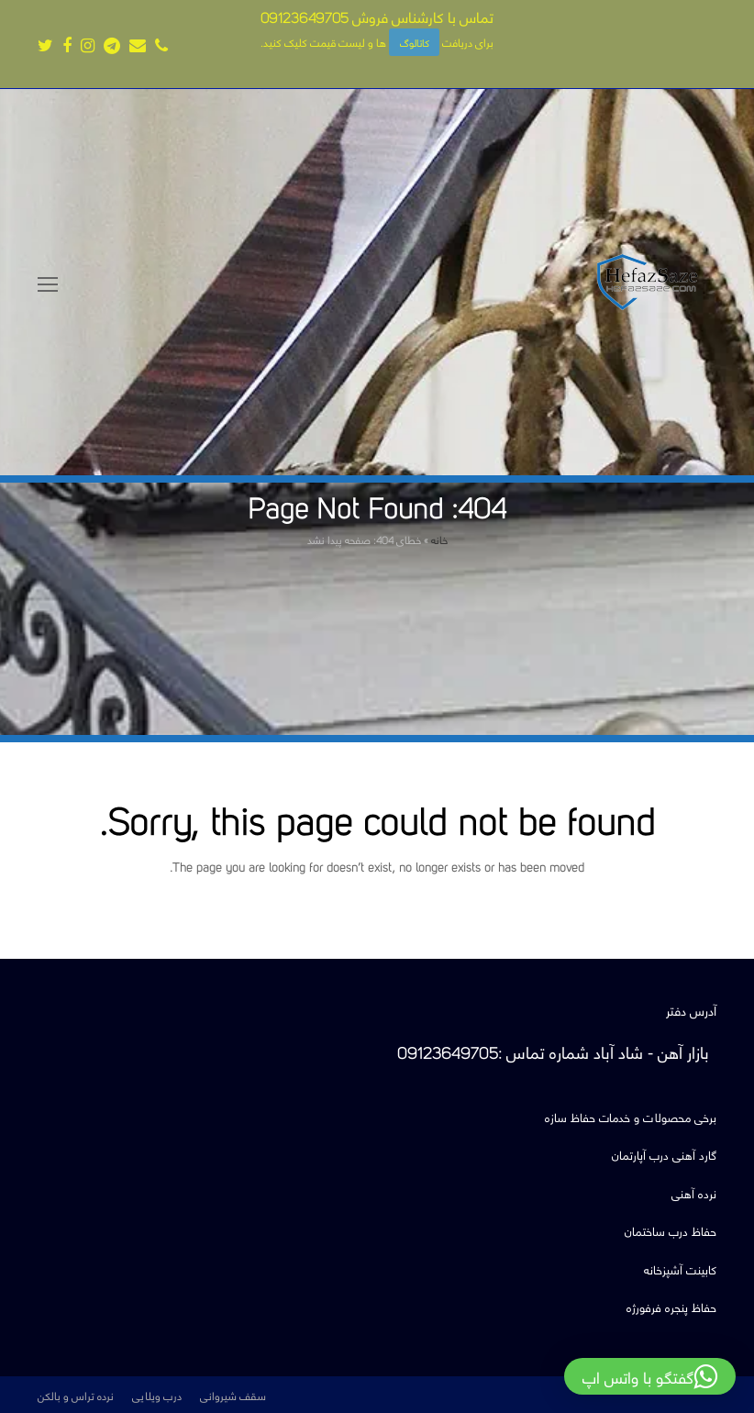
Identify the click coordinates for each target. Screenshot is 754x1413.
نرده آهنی (693, 1192)
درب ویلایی (157, 1395)
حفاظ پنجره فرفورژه (671, 1306)
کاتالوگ (414, 42)
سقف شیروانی (233, 1395)
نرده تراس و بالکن (76, 1395)
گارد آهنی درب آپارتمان (664, 1153)
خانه (439, 539)
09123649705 (305, 16)
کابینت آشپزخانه (680, 1268)
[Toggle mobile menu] (48, 281)
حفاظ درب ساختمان (670, 1230)
